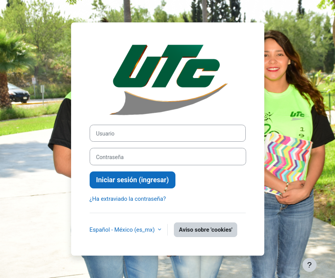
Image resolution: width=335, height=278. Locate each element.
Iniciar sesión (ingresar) (132, 180)
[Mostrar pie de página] (309, 265)
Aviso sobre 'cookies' (205, 229)
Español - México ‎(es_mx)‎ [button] (123, 229)
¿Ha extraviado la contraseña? (128, 198)
